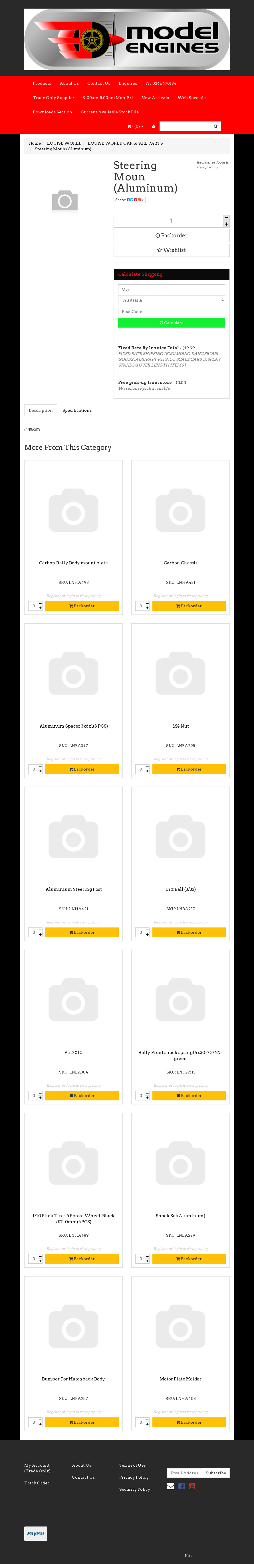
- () (135, 126)
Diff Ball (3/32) (181, 889)
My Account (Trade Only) (37, 1468)
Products (42, 83)
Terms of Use (132, 1465)
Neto (188, 1556)
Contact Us (98, 83)
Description (41, 410)
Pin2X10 (73, 1052)
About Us (69, 83)
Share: (129, 200)
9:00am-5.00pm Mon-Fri (108, 97)
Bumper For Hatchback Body (73, 1379)
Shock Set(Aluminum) (180, 1215)
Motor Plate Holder (180, 1379)
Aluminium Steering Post (73, 889)
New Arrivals (155, 97)
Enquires (128, 83)
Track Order (36, 1483)
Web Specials (191, 97)
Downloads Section (52, 112)
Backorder (172, 236)
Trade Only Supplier (53, 97)
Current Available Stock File (110, 112)
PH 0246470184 (161, 83)
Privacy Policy (134, 1477)
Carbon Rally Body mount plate (73, 563)
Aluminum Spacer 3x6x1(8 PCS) (73, 726)
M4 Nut (180, 726)
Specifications (77, 410)
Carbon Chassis (180, 563)
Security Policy (134, 1489)
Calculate (172, 322)
